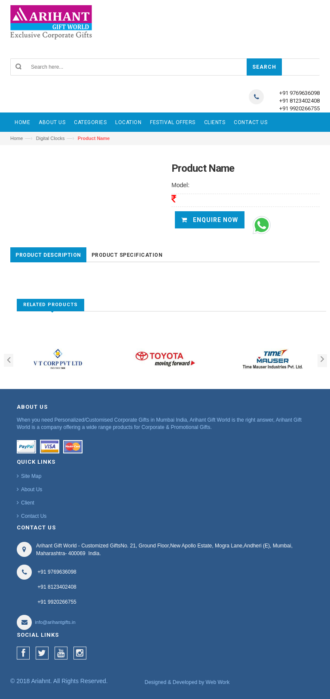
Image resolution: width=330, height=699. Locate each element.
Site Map (31, 476)
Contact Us (33, 516)
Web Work (218, 682)
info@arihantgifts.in (55, 622)
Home (16, 138)
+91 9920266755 (299, 108)
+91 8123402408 (299, 100)
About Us (31, 489)
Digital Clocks (50, 138)
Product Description (48, 255)
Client (27, 503)
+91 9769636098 (299, 93)
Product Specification (127, 255)
